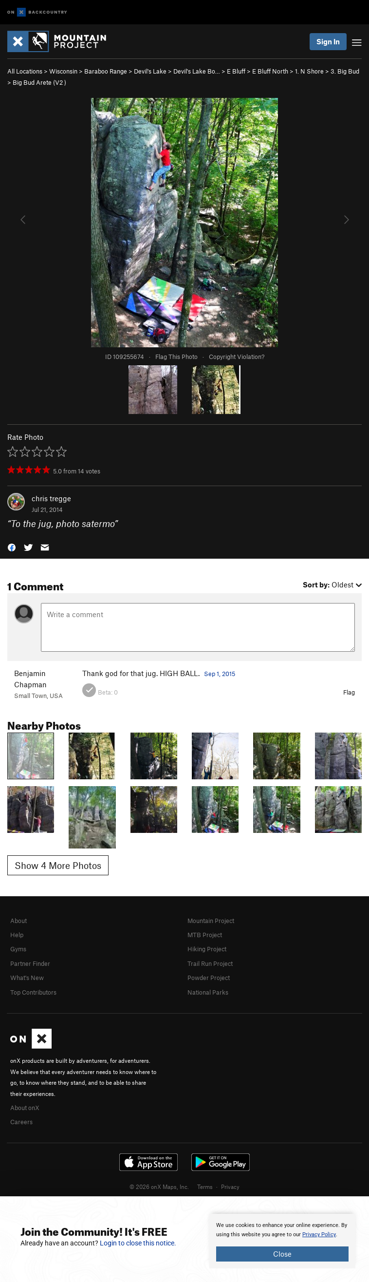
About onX (24, 1108)
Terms (205, 1186)
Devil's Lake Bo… (196, 71)
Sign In (328, 41)
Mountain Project (210, 920)
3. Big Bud (345, 71)
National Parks (207, 992)
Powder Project (208, 977)
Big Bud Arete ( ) (39, 82)
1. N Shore (309, 71)
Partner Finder (30, 963)
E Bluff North (270, 71)
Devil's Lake (150, 71)
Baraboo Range (105, 71)
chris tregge (51, 498)
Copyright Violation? (236, 356)
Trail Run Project (210, 963)
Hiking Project (206, 949)
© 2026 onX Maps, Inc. (159, 1186)
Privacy (230, 1186)
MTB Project (204, 935)
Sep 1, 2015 (219, 674)
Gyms (18, 949)
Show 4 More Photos (58, 865)
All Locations (24, 71)
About (18, 920)
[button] (11, 546)
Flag (349, 692)
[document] (282, 1241)
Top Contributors (33, 992)
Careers (21, 1122)
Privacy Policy (319, 1234)
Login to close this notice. (138, 1243)
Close (282, 1253)
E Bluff (236, 71)
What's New (27, 977)
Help (16, 935)
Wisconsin (63, 71)
